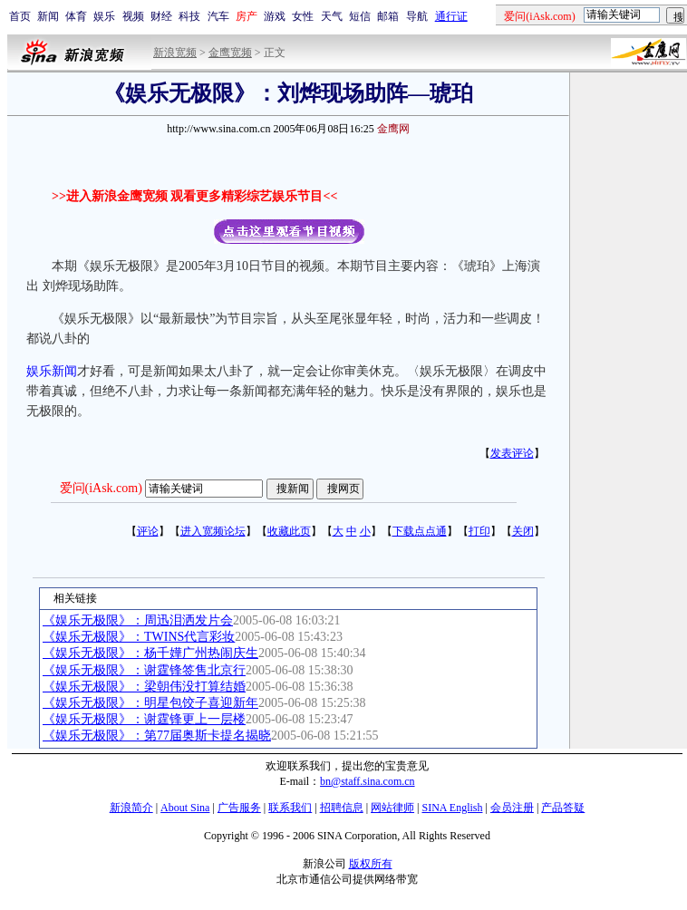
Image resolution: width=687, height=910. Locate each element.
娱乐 (104, 16)
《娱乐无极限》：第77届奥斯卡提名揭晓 (157, 735)
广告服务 (239, 807)
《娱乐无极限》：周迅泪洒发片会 (138, 620)
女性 (303, 16)
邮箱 (388, 16)
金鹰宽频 (230, 52)
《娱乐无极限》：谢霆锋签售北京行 (144, 670)
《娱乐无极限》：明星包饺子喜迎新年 (150, 703)
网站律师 (392, 807)
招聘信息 (341, 807)
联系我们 (290, 807)
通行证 (451, 16)
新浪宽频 (175, 52)
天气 (332, 16)
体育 (76, 16)
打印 (479, 531)
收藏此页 (289, 531)
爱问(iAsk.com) (101, 488)
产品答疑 (563, 807)
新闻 (48, 16)
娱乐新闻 (51, 371)
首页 (20, 16)
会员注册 (512, 807)
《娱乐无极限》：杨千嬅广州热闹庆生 (150, 653)
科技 (189, 16)
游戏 (274, 16)
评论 (148, 531)
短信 (360, 16)
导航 (417, 16)
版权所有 (370, 863)
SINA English (451, 807)
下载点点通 (419, 531)
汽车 (218, 16)
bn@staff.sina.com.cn (367, 781)
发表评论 (512, 453)
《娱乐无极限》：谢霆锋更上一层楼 (144, 719)
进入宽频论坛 (213, 531)
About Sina (184, 807)
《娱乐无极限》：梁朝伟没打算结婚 (144, 686)
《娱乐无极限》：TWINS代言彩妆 (139, 637)
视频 (133, 16)
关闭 (523, 531)
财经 (161, 16)
